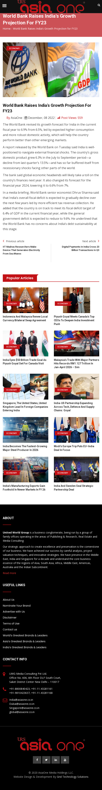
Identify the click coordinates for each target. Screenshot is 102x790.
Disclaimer (10, 617)
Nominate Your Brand (16, 606)
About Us (8, 600)
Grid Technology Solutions (72, 776)
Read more (9, 573)
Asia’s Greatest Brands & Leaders (24, 641)
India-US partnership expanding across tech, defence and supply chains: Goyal (74, 407)
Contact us (10, 629)
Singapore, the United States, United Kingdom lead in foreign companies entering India (25, 407)
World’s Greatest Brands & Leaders (25, 635)
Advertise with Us (14, 611)
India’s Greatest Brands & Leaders (24, 647)
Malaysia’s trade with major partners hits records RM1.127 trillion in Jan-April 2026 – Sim (76, 363)
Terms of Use (11, 623)
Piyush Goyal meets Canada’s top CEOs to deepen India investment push (74, 320)
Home (7, 29)
